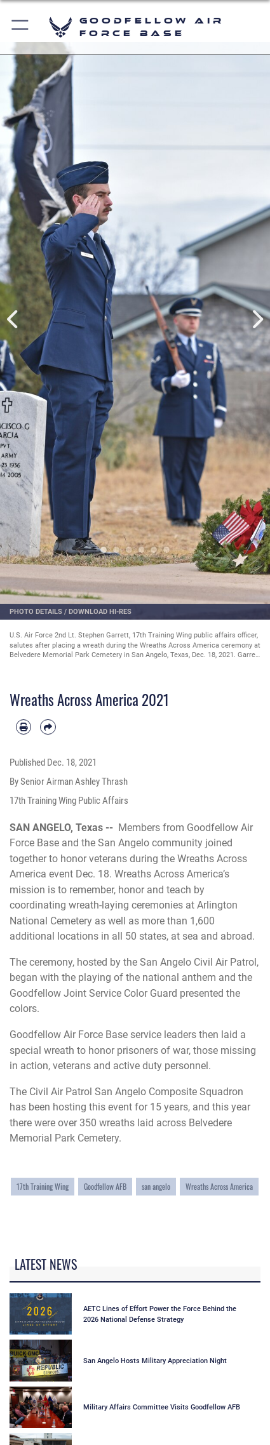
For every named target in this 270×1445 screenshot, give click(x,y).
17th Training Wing (43, 1186)
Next (257, 319)
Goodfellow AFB (105, 1186)
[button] (20, 27)
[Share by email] (47, 727)
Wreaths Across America (219, 1186)
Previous (13, 319)
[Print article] (23, 727)
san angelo (156, 1186)
